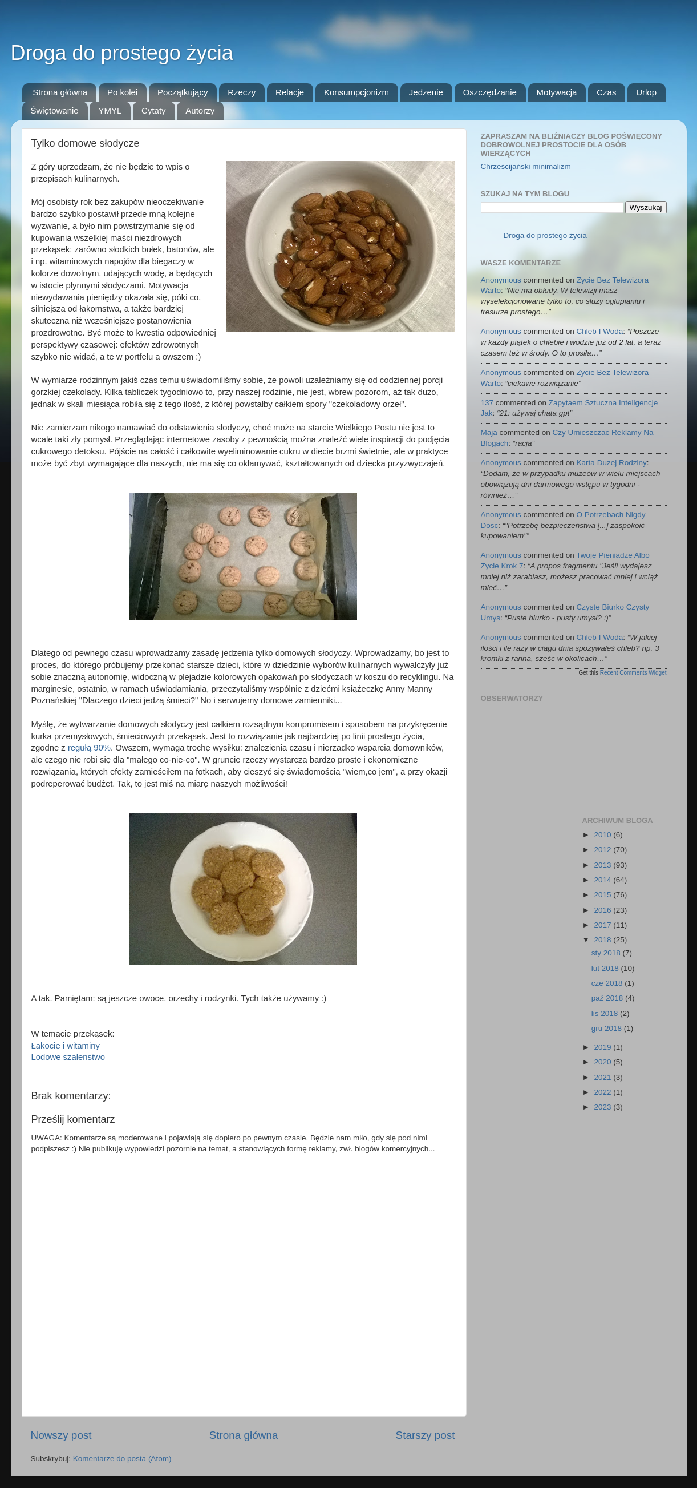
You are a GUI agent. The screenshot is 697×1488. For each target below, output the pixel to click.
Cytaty (153, 110)
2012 (603, 849)
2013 (603, 865)
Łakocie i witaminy (65, 1045)
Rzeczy (242, 92)
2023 (603, 1107)
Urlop (646, 92)
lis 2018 (605, 1013)
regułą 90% (89, 747)
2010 (603, 834)
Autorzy (199, 110)
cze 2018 (608, 983)
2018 (603, 939)
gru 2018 (607, 1028)
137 (487, 402)
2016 (603, 910)
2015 (603, 894)
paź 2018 (608, 998)
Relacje (289, 92)
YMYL (109, 110)
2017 (603, 925)
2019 (603, 1047)
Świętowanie (55, 110)
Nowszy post (61, 1435)
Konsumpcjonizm (356, 92)
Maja (489, 432)
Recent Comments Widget (633, 673)
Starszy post (425, 1435)
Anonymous (501, 280)
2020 (603, 1062)
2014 (603, 880)
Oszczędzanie (490, 92)
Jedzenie (426, 92)
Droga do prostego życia (122, 52)
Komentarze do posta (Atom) (122, 1458)
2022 (603, 1092)
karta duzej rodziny (612, 462)
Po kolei (122, 92)
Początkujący (182, 92)
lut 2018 (606, 968)
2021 (603, 1077)
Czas (606, 92)
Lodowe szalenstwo (68, 1057)
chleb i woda (600, 331)
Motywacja (557, 92)
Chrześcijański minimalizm (526, 166)
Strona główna (60, 92)
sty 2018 (607, 953)
